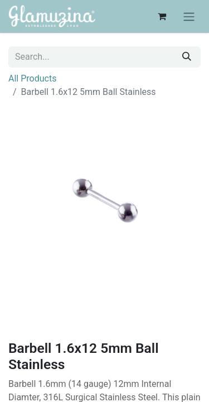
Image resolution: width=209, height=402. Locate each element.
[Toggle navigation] (189, 16)
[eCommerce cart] (161, 16)
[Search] (187, 57)
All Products (32, 78)
